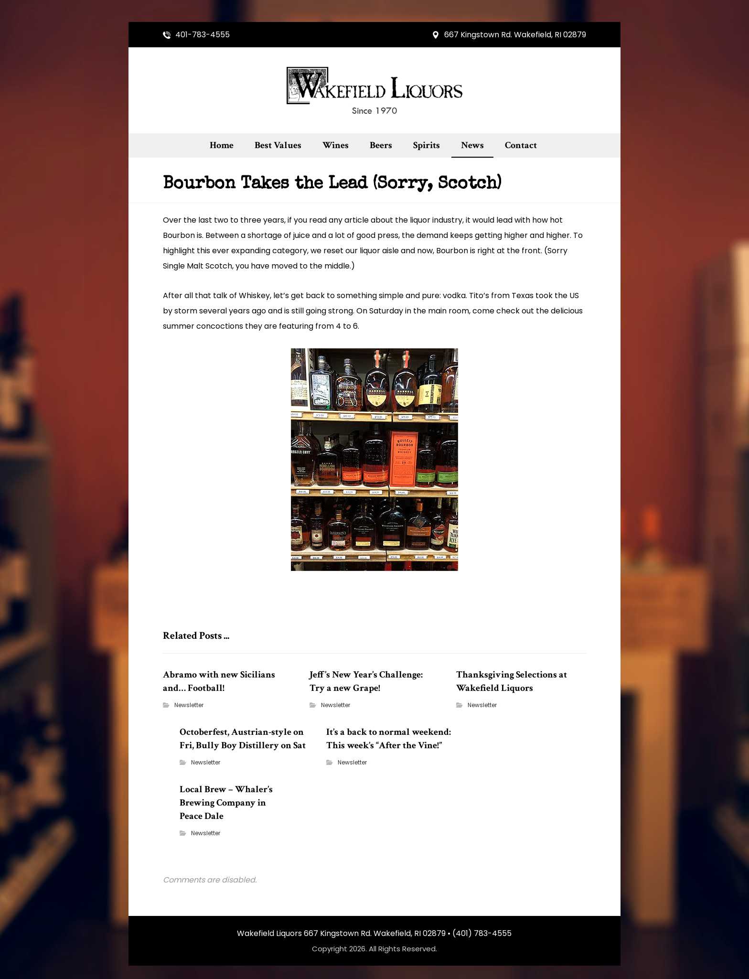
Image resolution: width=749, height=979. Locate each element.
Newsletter (188, 707)
